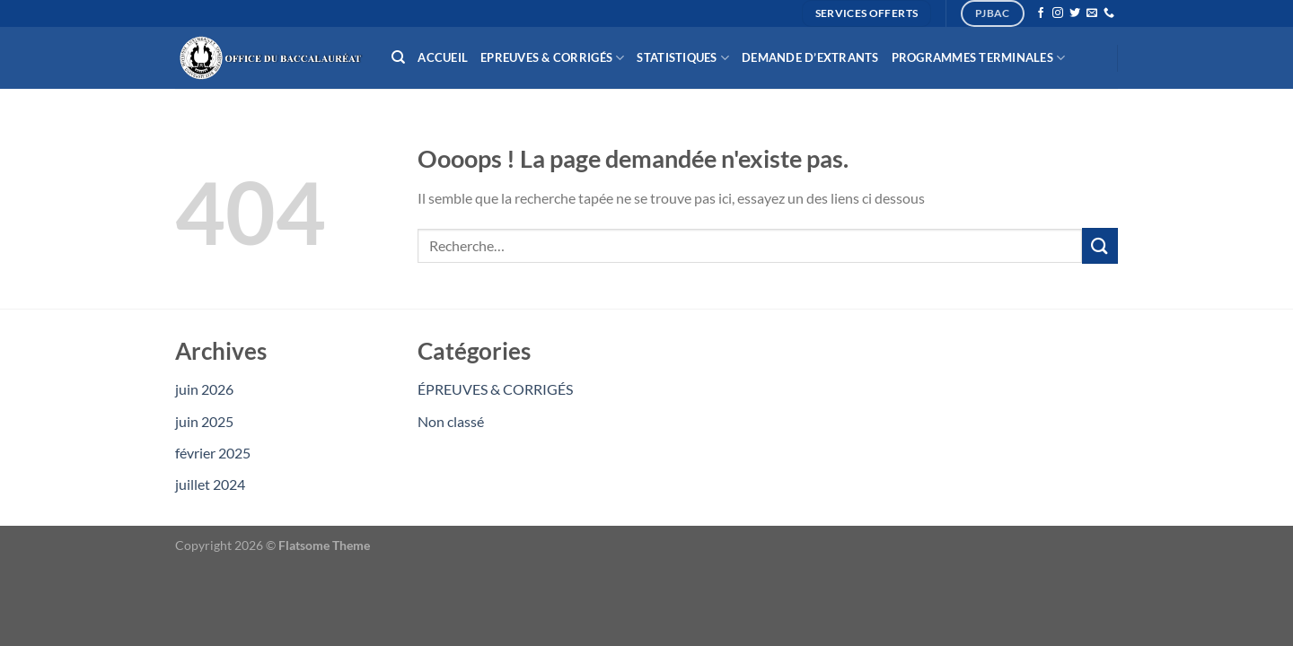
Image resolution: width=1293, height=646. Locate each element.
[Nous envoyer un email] (1091, 13)
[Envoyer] (1100, 245)
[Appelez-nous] (1109, 13)
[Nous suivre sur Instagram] (1057, 13)
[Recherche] (398, 57)
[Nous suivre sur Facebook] (1040, 13)
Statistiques (683, 57)
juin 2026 (204, 388)
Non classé (451, 421)
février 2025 (213, 452)
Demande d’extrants (810, 57)
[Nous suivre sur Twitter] (1074, 13)
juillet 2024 (210, 484)
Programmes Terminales (979, 57)
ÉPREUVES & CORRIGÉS (495, 388)
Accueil (443, 57)
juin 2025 (204, 421)
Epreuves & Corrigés (552, 57)
